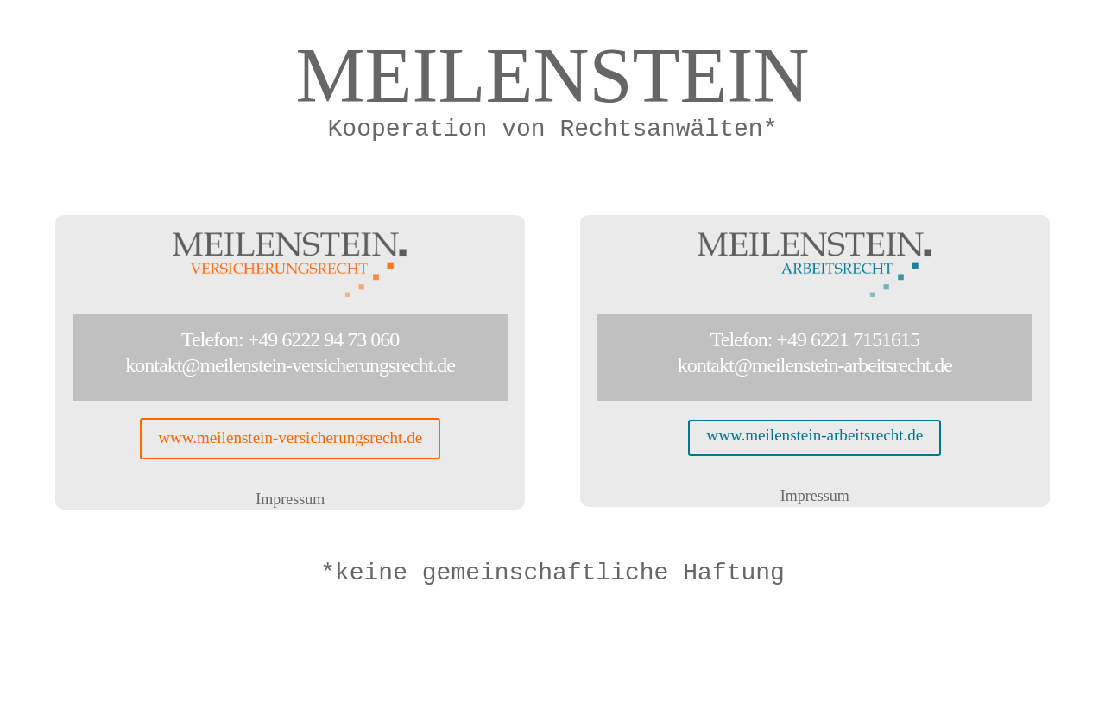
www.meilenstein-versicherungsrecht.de (290, 439)
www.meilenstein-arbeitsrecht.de (814, 436)
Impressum (290, 501)
